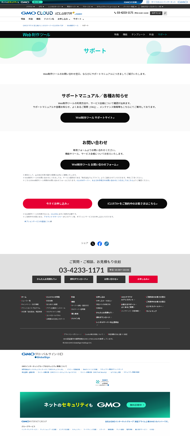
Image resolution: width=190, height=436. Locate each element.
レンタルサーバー (54, 6)
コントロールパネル (53, 315)
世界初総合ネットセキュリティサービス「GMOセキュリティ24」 (43, 369)
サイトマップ (151, 311)
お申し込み (63, 19)
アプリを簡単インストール (55, 308)
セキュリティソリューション (107, 6)
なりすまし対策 (116, 372)
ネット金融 (120, 429)
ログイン (155, 13)
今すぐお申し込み (56, 203)
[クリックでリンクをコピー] (106, 243)
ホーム (23, 297)
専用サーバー (72, 6)
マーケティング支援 (90, 429)
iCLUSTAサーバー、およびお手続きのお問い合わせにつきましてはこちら (105, 180)
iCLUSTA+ (55, 214)
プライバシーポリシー (72, 334)
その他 (152, 429)
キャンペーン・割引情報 (30, 304)
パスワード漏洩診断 (73, 369)
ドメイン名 (49, 19)
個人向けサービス (141, 429)
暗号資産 (129, 429)
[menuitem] (24, 19)
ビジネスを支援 (64, 429)
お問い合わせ (110, 279)
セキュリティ (76, 429)
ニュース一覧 (26, 301)
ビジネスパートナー (154, 306)
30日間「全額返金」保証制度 (31, 312)
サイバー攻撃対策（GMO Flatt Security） (94, 372)
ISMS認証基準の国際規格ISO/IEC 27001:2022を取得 (83, 339)
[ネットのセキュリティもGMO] (22, 2)
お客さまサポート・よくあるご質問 (129, 305)
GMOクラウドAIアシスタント (127, 298)
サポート (77, 19)
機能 (38, 19)
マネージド (87, 6)
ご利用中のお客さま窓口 (155, 302)
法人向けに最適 (51, 304)
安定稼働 (49, 301)
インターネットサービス (29, 429)
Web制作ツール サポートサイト (94, 117)
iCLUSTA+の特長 (53, 297)
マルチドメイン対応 (53, 312)
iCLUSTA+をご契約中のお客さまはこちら (132, 203)
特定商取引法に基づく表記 (117, 334)
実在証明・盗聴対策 (28, 372)
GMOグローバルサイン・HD (151, 6)
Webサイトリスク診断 (90, 369)
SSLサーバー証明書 (78, 309)
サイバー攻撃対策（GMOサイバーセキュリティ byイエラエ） (57, 372)
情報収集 (111, 429)
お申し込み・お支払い (104, 301)
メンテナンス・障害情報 (130, 311)
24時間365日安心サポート (55, 319)
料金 (31, 19)
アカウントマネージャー (53, 217)
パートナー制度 (128, 6)
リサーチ (102, 429)
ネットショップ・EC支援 (48, 429)
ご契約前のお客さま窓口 (155, 297)
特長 (23, 19)
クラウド (29, 6)
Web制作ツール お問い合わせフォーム (94, 164)
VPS (40, 6)
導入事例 (74, 314)
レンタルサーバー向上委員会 (107, 322)
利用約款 (99, 308)
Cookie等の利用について (94, 334)
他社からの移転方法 (103, 304)
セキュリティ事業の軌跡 (131, 372)
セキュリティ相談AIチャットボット (111, 369)
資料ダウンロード (78, 279)
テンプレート (138, 34)
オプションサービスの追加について (38, 221)
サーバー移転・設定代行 (80, 305)
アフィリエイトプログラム (30, 308)
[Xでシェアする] (92, 243)
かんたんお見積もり (46, 279)
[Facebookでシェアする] (99, 243)
